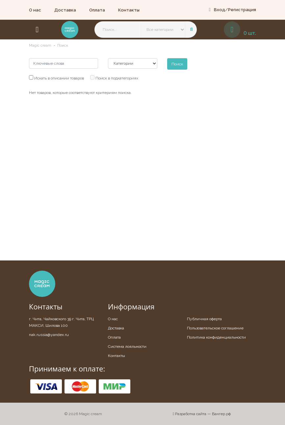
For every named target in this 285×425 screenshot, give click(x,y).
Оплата (97, 10)
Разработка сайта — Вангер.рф (202, 414)
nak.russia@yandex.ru (49, 334)
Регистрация (242, 9)
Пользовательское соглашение (215, 328)
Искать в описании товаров (56, 77)
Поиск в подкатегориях (114, 77)
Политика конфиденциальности (216, 337)
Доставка (65, 10)
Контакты (129, 10)
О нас (35, 10)
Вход (219, 9)
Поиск (62, 45)
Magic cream (40, 45)
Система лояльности (127, 346)
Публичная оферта (204, 319)
